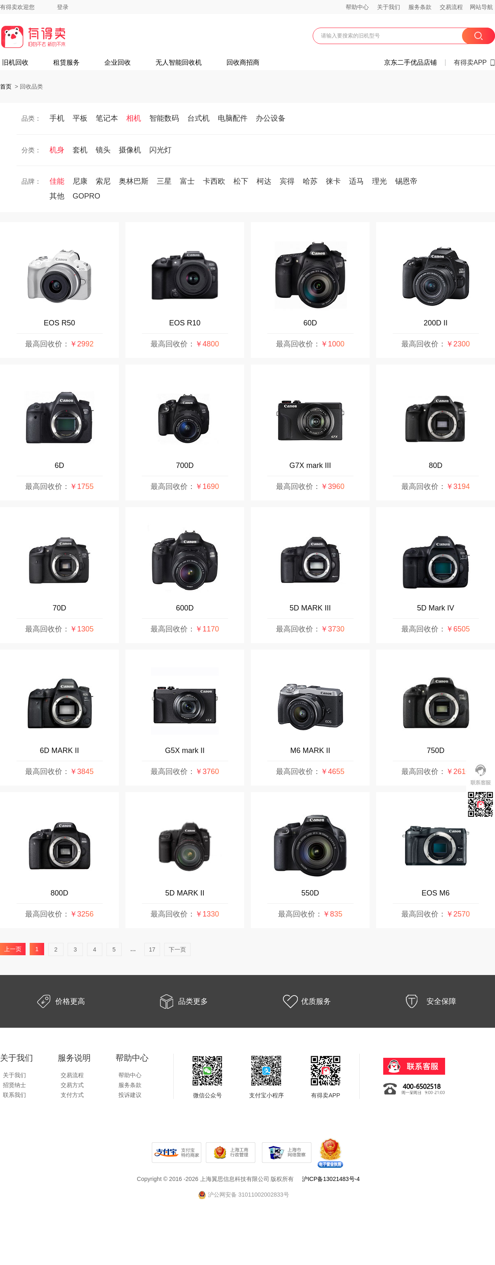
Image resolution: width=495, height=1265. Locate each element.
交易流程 (451, 7)
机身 (57, 150)
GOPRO (86, 196)
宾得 (287, 181)
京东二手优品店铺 (410, 62)
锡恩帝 (406, 181)
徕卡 (333, 181)
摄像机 (130, 150)
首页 (6, 86)
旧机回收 (15, 62)
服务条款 (419, 7)
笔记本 (107, 118)
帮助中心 (357, 7)
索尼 (103, 181)
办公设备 (270, 118)
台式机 (198, 118)
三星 (164, 181)
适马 (356, 181)
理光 (379, 181)
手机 (57, 118)
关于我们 (388, 7)
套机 (80, 150)
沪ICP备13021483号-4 (331, 1179)
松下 (240, 181)
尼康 (80, 181)
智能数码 (164, 118)
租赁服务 (66, 62)
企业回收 (117, 62)
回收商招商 (242, 62)
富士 (187, 181)
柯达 (264, 181)
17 (152, 949)
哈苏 (310, 181)
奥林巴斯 (133, 181)
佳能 (57, 181)
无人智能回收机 (179, 62)
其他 (57, 196)
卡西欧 (214, 181)
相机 (133, 118)
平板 (80, 118)
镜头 (103, 150)
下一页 (177, 949)
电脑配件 (233, 118)
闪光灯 (160, 150)
